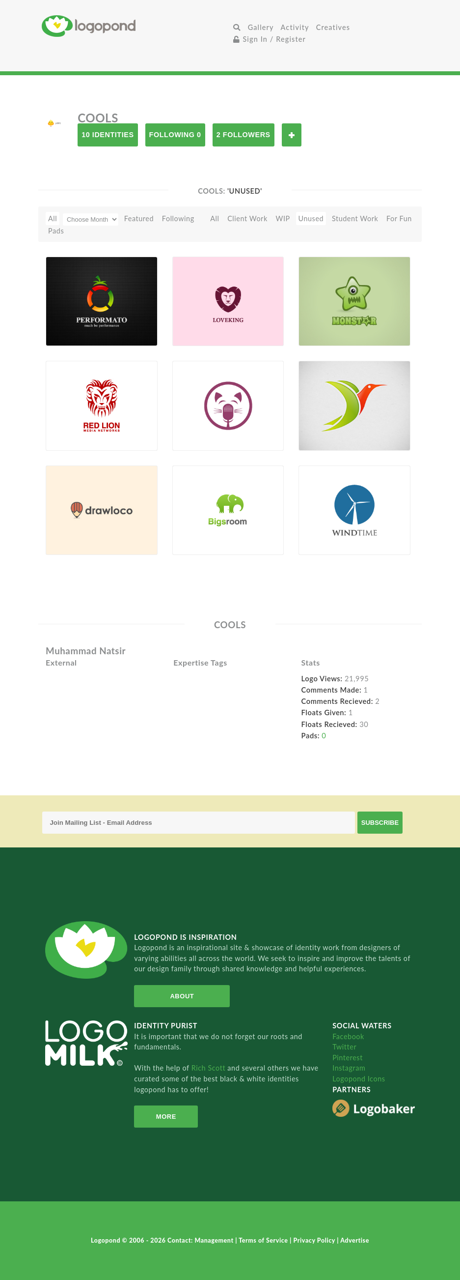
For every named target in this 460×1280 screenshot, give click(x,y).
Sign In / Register (269, 39)
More (166, 1116)
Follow (291, 134)
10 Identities (107, 135)
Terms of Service (264, 1240)
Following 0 (175, 135)
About (182, 996)
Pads (56, 231)
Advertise (354, 1240)
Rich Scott (209, 1068)
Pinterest (347, 1057)
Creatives (333, 27)
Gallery (261, 27)
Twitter (344, 1047)
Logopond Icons (358, 1079)
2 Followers (243, 135)
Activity (295, 27)
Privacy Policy (315, 1240)
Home (136, 26)
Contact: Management (201, 1240)
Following (178, 218)
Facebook (348, 1036)
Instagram (348, 1068)
